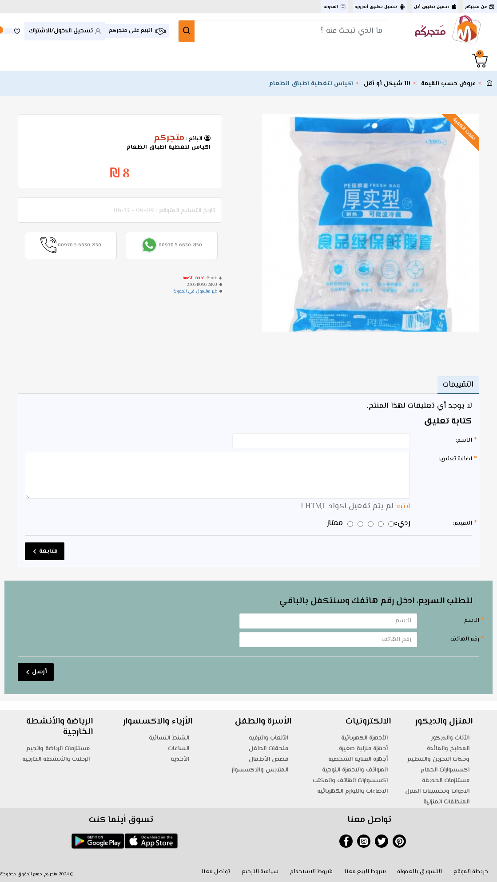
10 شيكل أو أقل (387, 84)
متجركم (169, 138)
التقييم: (462, 523)
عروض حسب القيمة (448, 84)
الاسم (471, 620)
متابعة (48, 551)
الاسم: (464, 440)
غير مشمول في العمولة (195, 291)
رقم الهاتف (464, 639)
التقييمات (458, 385)
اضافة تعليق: (455, 459)
